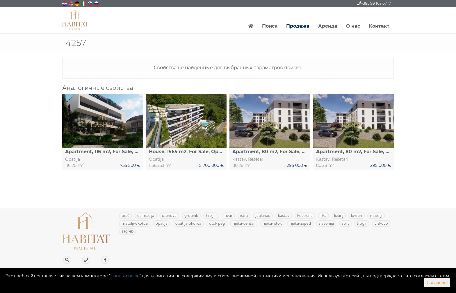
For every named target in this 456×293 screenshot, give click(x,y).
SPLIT (345, 223)
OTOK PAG (217, 223)
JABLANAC (263, 215)
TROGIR (362, 223)
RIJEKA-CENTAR (244, 223)
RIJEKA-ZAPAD (300, 223)
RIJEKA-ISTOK (272, 223)
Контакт (379, 26)
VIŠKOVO (381, 223)
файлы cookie (125, 275)
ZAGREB (127, 231)
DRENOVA (169, 215)
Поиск (269, 26)
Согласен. (437, 282)
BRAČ (125, 215)
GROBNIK (191, 215)
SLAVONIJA (326, 223)
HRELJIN (211, 215)
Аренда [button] (327, 26)
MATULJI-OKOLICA (135, 223)
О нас (353, 26)
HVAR (228, 215)
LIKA (323, 215)
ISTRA (244, 215)
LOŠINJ (338, 215)
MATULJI (376, 215)
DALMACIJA (145, 215)
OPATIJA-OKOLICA (188, 223)
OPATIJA (162, 223)
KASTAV (283, 215)
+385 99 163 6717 (374, 3)
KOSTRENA (305, 215)
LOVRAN (356, 215)
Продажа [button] (297, 26)
